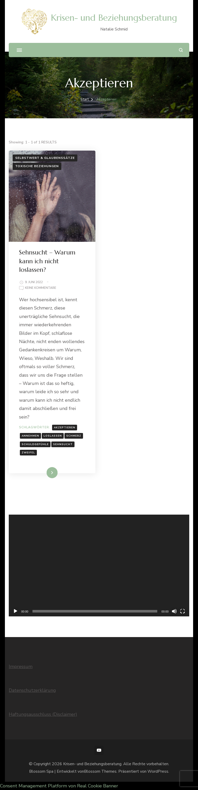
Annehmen (30, 436)
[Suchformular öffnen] (181, 50)
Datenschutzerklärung (32, 690)
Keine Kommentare (40, 288)
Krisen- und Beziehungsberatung (114, 17)
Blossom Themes (100, 771)
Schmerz (73, 436)
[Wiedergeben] (15, 611)
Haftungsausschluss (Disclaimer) (43, 714)
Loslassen (53, 436)
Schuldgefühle (35, 444)
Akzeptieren (64, 427)
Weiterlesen (43, 472)
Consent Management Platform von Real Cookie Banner (59, 786)
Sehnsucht (63, 444)
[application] (99, 565)
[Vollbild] (182, 611)
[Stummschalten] (174, 611)
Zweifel (28, 452)
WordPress (157, 771)
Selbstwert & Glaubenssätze (45, 158)
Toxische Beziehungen (37, 166)
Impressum (20, 666)
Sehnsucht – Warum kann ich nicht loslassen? (47, 261)
